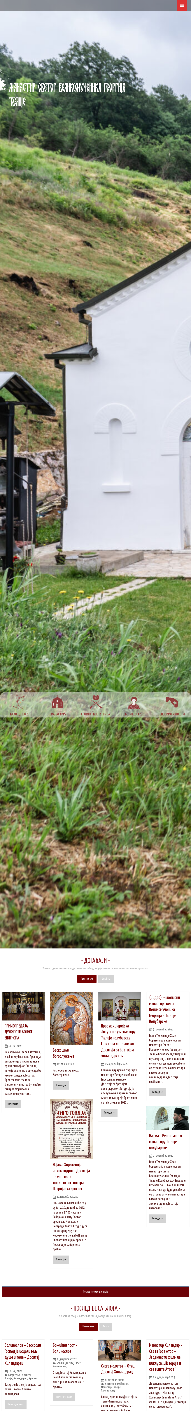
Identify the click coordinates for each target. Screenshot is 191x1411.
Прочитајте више (16, 1404)
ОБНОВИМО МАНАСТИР (172, 714)
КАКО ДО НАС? (19, 714)
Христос (33, 1378)
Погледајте (13, 1104)
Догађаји (106, 979)
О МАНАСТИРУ (57, 714)
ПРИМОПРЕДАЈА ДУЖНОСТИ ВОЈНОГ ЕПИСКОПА (19, 1032)
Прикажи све (87, 979)
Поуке (106, 1326)
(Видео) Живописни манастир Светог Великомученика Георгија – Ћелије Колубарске (164, 1009)
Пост (78, 1363)
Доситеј (26, 1375)
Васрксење (14, 1375)
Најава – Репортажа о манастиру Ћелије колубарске (165, 1142)
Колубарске (121, 1384)
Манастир (106, 1387)
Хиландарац (21, 1378)
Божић (60, 1363)
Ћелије (8, 1378)
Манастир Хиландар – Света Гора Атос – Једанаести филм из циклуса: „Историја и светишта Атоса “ (166, 1357)
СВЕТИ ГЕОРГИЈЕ (134, 714)
